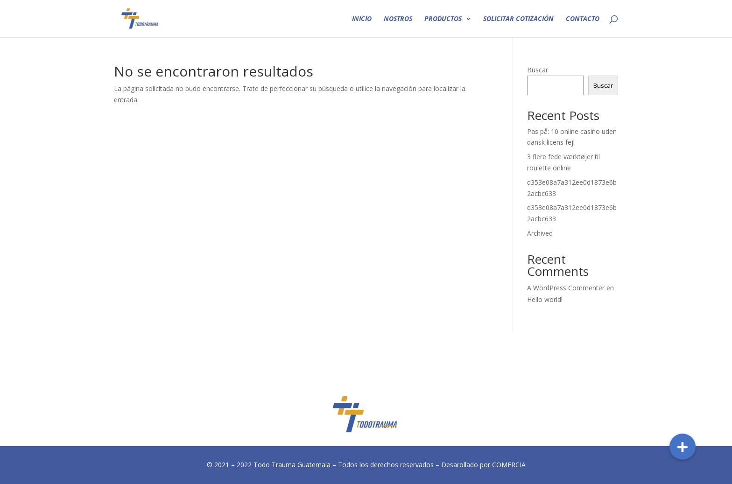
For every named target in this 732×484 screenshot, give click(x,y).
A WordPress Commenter (566, 287)
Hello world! (545, 299)
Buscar (537, 69)
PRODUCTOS (443, 19)
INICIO (362, 19)
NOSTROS (398, 19)
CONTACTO (582, 19)
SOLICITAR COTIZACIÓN (518, 19)
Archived (540, 233)
